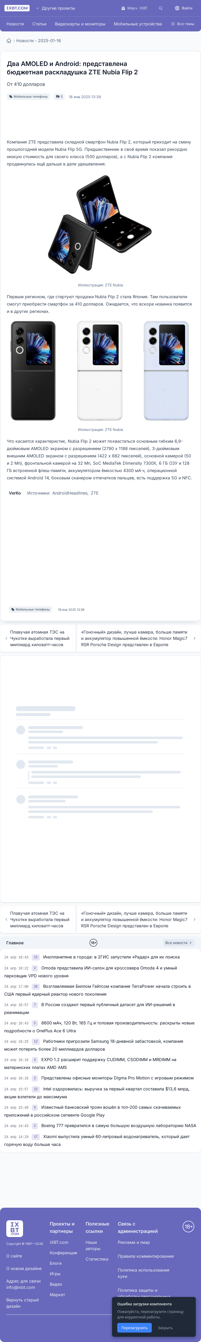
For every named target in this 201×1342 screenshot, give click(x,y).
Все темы (182, 23)
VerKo (15, 493)
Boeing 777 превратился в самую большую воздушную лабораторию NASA (118, 1125)
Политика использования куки (143, 1273)
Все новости (179, 942)
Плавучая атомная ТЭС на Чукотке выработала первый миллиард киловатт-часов (36, 638)
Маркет (57, 1294)
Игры (55, 1273)
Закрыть (165, 1327)
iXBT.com (59, 1242)
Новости (15, 23)
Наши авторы (93, 1245)
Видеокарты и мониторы (80, 23)
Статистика (97, 1259)
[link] (36, 957)
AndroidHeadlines (69, 493)
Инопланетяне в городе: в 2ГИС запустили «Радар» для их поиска (111, 957)
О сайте (14, 1255)
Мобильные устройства (138, 23)
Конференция (63, 1252)
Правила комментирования (146, 1256)
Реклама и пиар (134, 1242)
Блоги (56, 1263)
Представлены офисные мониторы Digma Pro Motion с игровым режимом (117, 1077)
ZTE (95, 493)
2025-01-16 (49, 40)
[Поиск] (161, 8)
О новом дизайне (24, 1268)
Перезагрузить (134, 1327)
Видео (56, 1284)
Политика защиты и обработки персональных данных (144, 1296)
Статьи (39, 23)
